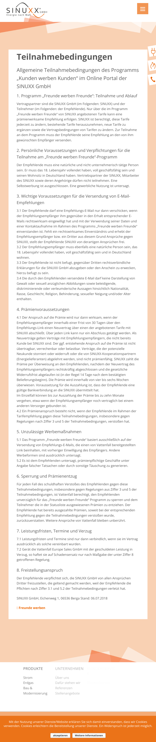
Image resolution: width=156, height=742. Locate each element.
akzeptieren (60, 735)
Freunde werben (31, 608)
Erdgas (28, 682)
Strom (27, 677)
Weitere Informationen (89, 735)
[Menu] (142, 8)
